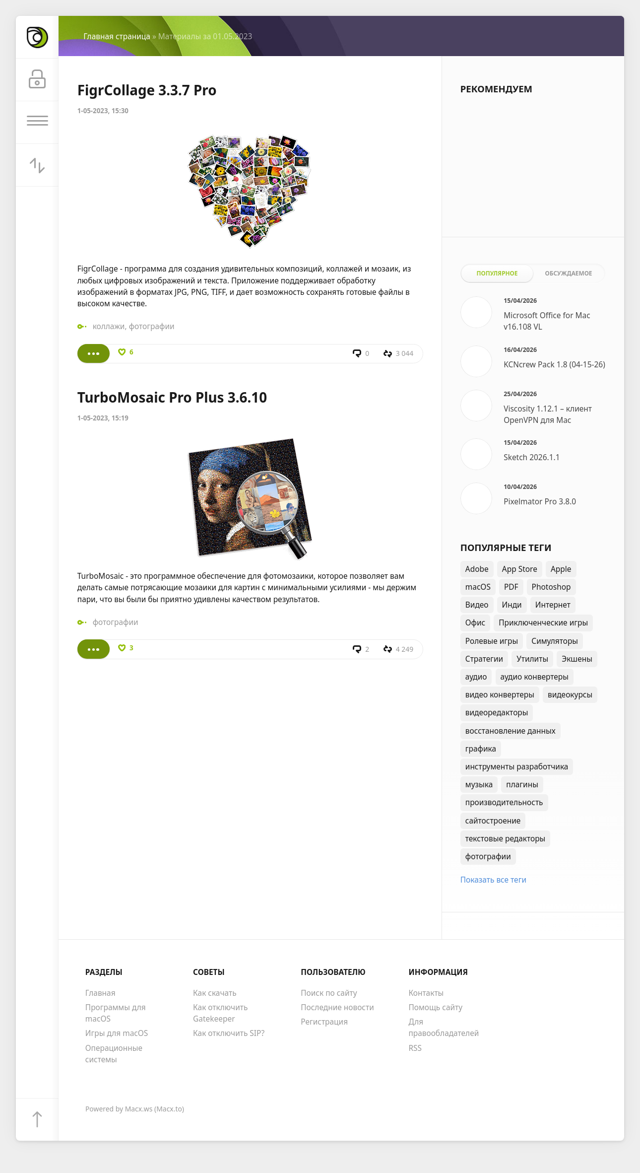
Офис (475, 622)
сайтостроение (493, 820)
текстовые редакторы (505, 838)
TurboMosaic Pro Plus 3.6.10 (172, 397)
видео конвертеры (499, 694)
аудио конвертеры (535, 676)
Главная (100, 992)
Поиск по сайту (329, 992)
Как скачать (215, 992)
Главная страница (116, 36)
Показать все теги (493, 879)
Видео (477, 604)
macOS (478, 586)
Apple (561, 568)
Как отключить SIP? (228, 1033)
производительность (504, 802)
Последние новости (337, 1007)
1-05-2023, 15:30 (102, 110)
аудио (476, 676)
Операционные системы (113, 1053)
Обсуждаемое (568, 273)
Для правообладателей (443, 1027)
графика (480, 748)
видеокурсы (570, 694)
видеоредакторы (496, 712)
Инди (512, 604)
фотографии (152, 326)
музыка (479, 784)
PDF (511, 586)
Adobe (477, 568)
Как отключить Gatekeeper (220, 1013)
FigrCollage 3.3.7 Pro (147, 89)
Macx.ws (139, 1108)
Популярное (496, 273)
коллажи (109, 326)
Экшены (577, 658)
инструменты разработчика (517, 766)
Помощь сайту (435, 1007)
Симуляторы (554, 640)
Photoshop (551, 586)
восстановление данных (510, 730)
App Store (519, 568)
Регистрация (324, 1021)
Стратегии (484, 658)
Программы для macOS (115, 1013)
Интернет (553, 604)
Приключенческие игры (543, 622)
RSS (415, 1047)
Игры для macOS (116, 1033)
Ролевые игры (491, 640)
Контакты (426, 992)
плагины (522, 784)
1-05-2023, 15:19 (102, 418)
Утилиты (532, 658)
